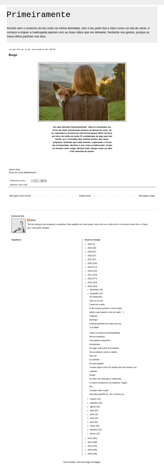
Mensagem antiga (147, 196)
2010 (90, 450)
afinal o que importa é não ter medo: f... (107, 312)
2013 (90, 438)
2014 (90, 286)
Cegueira (93, 316)
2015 (90, 282)
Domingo (93, 320)
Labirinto (93, 371)
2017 (90, 275)
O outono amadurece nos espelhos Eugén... (108, 383)
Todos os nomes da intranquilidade (104, 333)
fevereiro (94, 430)
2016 (90, 278)
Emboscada (94, 344)
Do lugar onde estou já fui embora (104, 348)
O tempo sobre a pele (98, 390)
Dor (90, 386)
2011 (90, 446)
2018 (90, 271)
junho (92, 414)
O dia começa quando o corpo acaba (105, 308)
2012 (90, 442)
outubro (93, 399)
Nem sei (93, 356)
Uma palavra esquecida (99, 340)
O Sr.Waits (94, 327)
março (93, 426)
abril (92, 422)
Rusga (92, 375)
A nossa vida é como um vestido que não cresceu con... (113, 367)
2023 (90, 252)
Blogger (97, 462)
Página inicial (85, 196)
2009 (90, 454)
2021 (90, 259)
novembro (94, 293)
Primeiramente (39, 15)
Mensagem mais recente (20, 196)
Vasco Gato (22, 185)
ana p (32, 220)
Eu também (94, 359)
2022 (90, 256)
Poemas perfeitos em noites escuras (105, 324)
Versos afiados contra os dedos (103, 352)
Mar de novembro (97, 337)
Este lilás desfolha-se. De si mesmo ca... (107, 394)
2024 (90, 248)
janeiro (93, 433)
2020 (90, 263)
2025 (90, 244)
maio (92, 418)
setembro (94, 403)
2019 (90, 267)
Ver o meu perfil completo (38, 228)
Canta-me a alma (96, 304)
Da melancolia (95, 297)
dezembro (94, 289)
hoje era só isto (96, 301)
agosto (93, 407)
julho (92, 410)
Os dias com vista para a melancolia (105, 379)
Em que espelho (96, 363)
